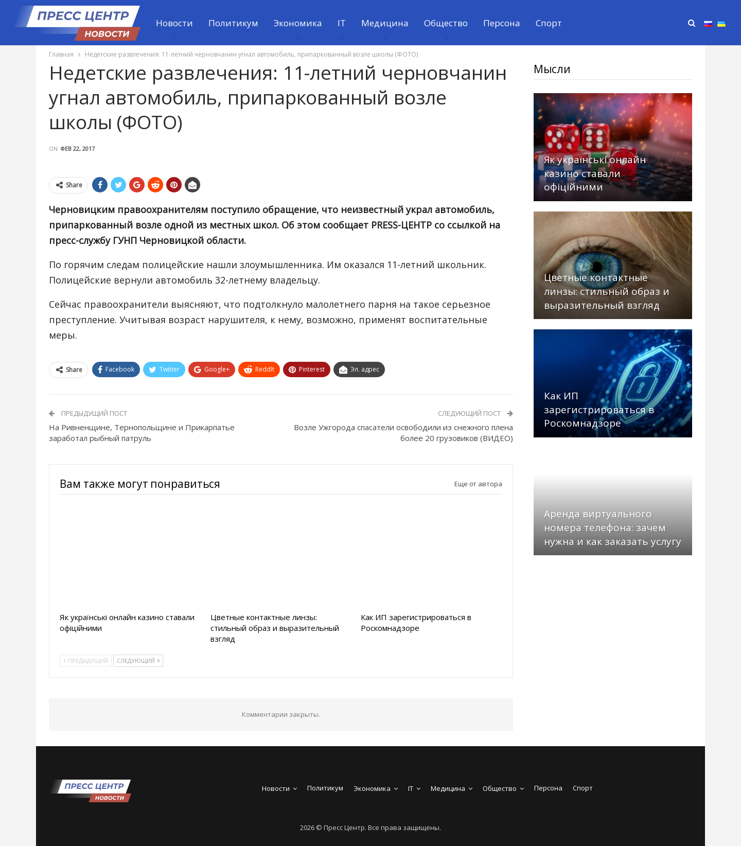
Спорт (549, 23)
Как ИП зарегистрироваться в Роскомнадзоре (599, 409)
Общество (446, 23)
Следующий (138, 660)
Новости (174, 23)
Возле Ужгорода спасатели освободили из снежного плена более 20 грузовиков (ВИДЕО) (403, 432)
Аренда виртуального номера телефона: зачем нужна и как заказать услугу (612, 527)
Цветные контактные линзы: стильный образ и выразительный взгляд (606, 291)
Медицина (385, 23)
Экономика (298, 23)
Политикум (233, 23)
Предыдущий (85, 660)
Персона (501, 23)
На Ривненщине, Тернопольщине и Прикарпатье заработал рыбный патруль (142, 432)
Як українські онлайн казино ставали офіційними (595, 173)
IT (342, 23)
